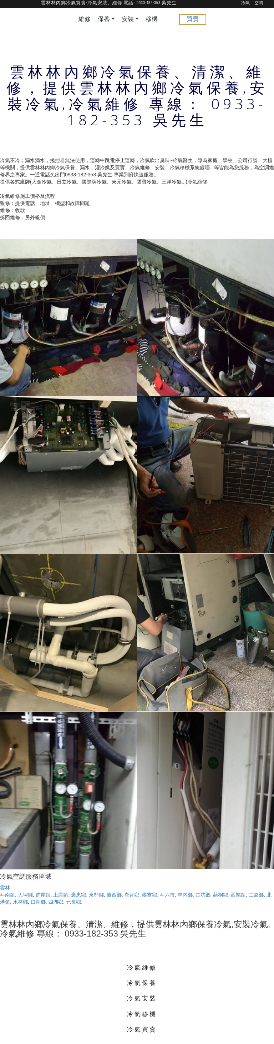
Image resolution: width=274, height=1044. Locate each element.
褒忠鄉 (78, 895)
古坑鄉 (203, 895)
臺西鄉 (114, 895)
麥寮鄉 (149, 895)
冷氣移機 (142, 1014)
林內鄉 (185, 895)
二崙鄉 (256, 895)
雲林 (5, 887)
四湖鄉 (55, 902)
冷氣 (245, 3)
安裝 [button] (130, 19)
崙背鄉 (131, 895)
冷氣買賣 (142, 1029)
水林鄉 (20, 902)
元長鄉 (73, 902)
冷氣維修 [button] (142, 967)
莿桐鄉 (220, 895)
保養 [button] (106, 19)
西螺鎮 (238, 895)
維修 (84, 19)
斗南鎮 (7, 895)
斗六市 (167, 895)
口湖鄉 (38, 902)
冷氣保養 (142, 983)
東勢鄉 (96, 895)
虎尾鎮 (43, 895)
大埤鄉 (25, 895)
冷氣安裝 (142, 998)
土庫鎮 (60, 895)
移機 (152, 19)
